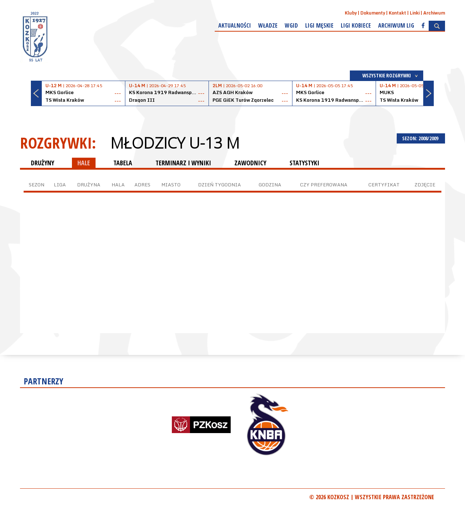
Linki (415, 12)
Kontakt (397, 12)
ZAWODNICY (250, 162)
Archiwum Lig (396, 25)
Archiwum (434, 12)
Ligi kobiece (356, 25)
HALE (83, 162)
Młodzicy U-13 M (174, 142)
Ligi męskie (319, 25)
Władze (268, 25)
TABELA (122, 162)
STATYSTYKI (304, 162)
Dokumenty (372, 12)
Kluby (351, 12)
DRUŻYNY (42, 162)
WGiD (291, 25)
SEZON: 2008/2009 (421, 138)
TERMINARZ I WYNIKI (183, 162)
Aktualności (234, 25)
